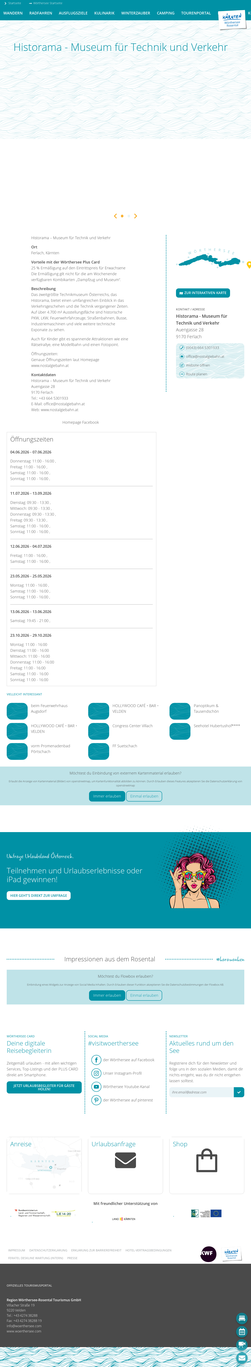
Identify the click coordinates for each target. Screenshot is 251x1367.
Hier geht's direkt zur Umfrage (38, 895)
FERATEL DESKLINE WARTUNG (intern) (35, 1258)
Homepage (71, 422)
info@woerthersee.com (24, 1326)
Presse (72, 1258)
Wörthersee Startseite (45, 3)
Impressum (16, 1250)
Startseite (12, 3)
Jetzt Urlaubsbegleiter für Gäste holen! (44, 1087)
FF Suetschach (125, 745)
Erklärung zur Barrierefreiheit (96, 1250)
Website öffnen (194, 365)
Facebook (90, 422)
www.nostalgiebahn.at (50, 365)
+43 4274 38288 (26, 1315)
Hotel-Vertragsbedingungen (149, 1250)
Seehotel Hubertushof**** (217, 725)
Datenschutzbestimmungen (187, 984)
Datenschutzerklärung (48, 1250)
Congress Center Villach (133, 725)
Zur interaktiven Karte (203, 292)
